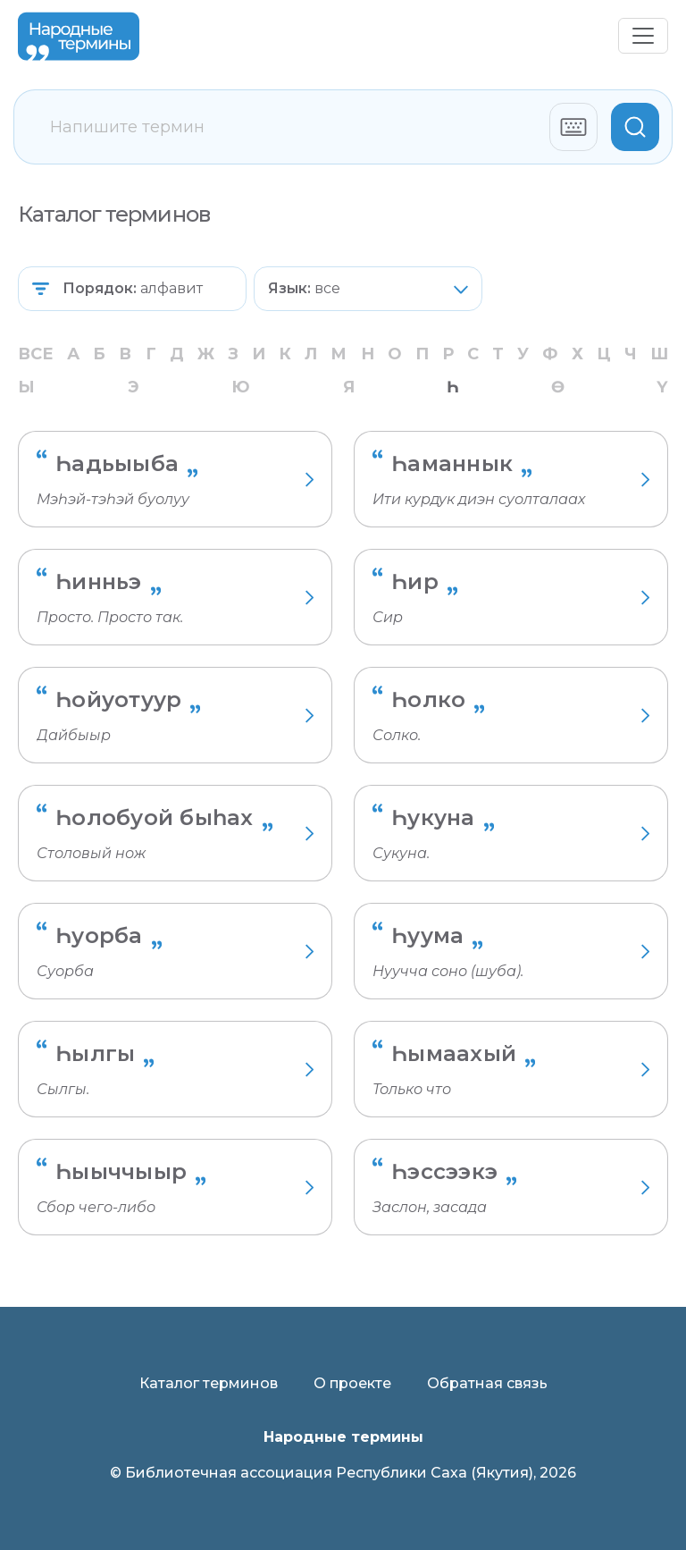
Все (36, 354)
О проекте (352, 1383)
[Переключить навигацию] (643, 36)
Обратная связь (487, 1383)
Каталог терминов (208, 1383)
